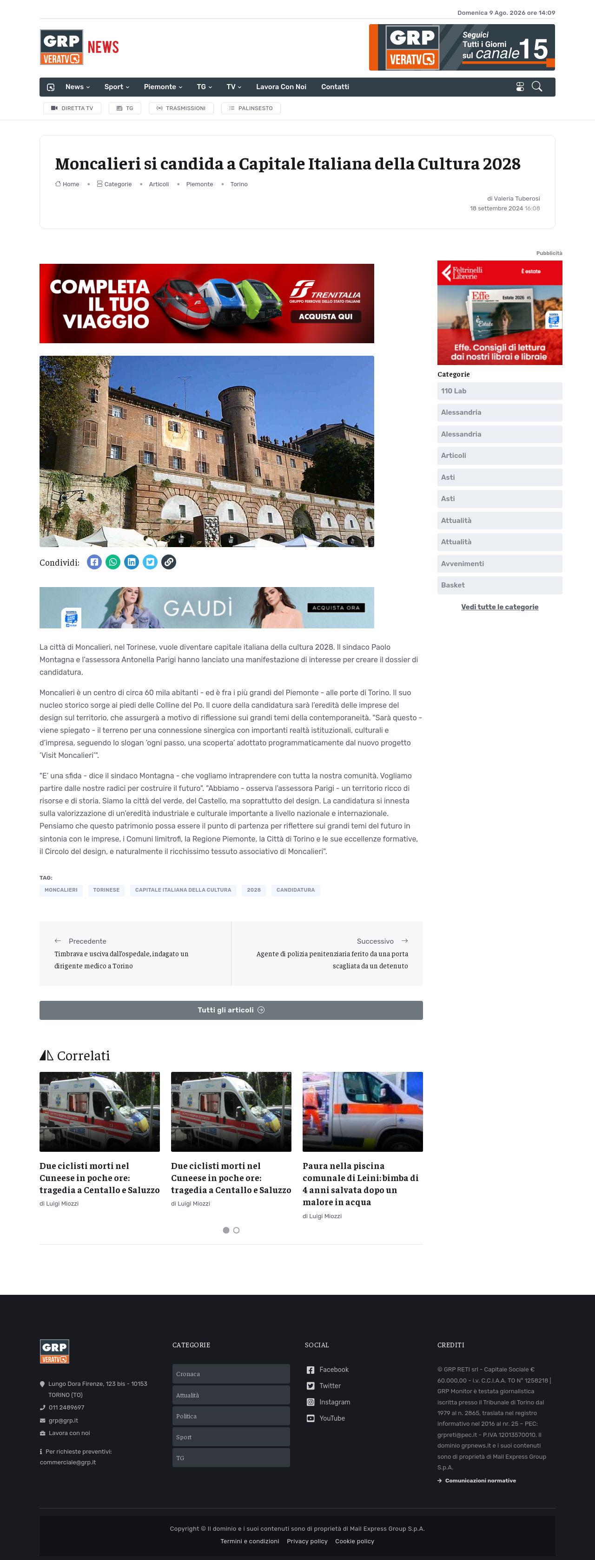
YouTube (325, 1418)
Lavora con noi (281, 87)
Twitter (323, 1386)
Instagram (327, 1402)
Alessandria (461, 412)
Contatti (335, 87)
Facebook (327, 1370)
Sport (114, 87)
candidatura (296, 890)
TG (201, 87)
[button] (538, 87)
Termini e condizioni (249, 1541)
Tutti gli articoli (231, 1010)
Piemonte (160, 87)
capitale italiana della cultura (183, 890)
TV (231, 87)
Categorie (114, 184)
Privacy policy (307, 1541)
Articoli (159, 184)
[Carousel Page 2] (236, 1230)
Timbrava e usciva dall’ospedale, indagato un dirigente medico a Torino (121, 959)
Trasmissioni (181, 108)
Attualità (456, 520)
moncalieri (61, 890)
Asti (448, 477)
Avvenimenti (462, 563)
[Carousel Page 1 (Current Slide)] (226, 1230)
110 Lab (454, 390)
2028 (254, 890)
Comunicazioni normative (476, 1480)
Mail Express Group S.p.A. (387, 1528)
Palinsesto (251, 108)
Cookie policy (354, 1541)
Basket (453, 585)
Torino (239, 184)
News (75, 87)
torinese (106, 890)
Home (67, 184)
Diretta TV (72, 108)
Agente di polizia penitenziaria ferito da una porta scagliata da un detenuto (332, 959)
